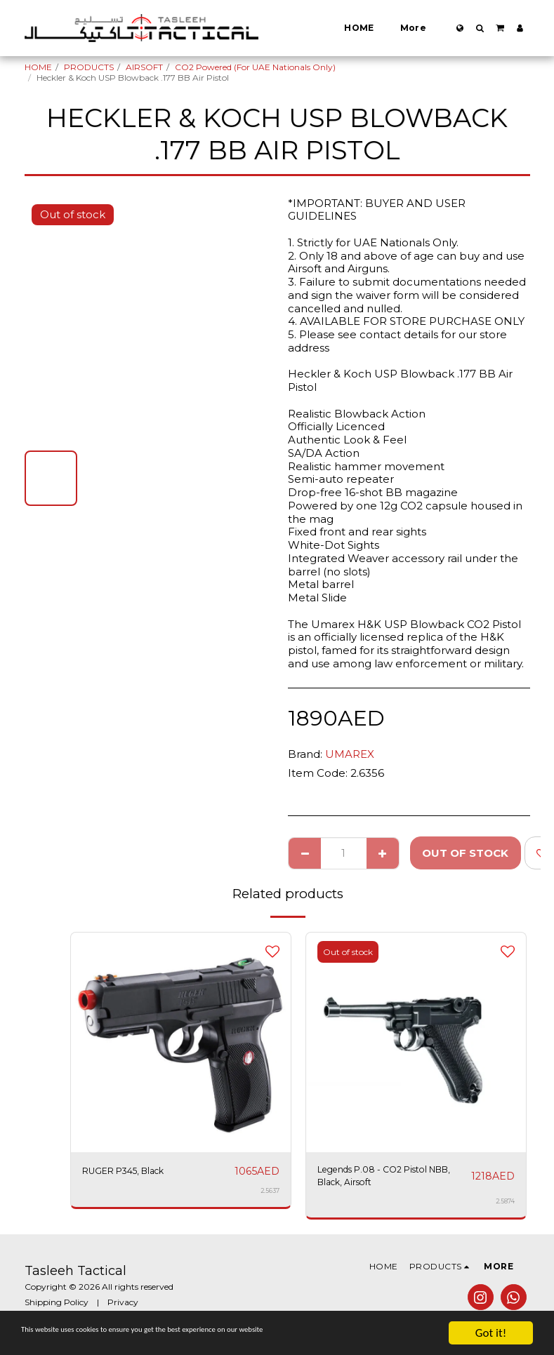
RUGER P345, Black (134, 1170)
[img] (181, 1042)
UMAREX (349, 754)
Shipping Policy (56, 1308)
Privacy (122, 1308)
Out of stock (465, 853)
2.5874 (505, 1207)
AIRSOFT (144, 67)
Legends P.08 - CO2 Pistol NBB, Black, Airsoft (385, 1179)
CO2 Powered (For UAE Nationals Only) (255, 67)
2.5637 (269, 1191)
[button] (479, 28)
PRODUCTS (89, 67)
